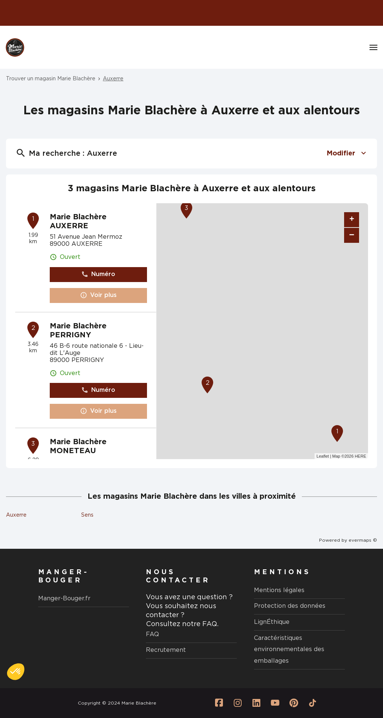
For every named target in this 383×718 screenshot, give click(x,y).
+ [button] (351, 219)
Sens (87, 515)
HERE (360, 456)
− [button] (351, 235)
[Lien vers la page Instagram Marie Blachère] (238, 703)
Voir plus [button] (98, 295)
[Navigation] (373, 47)
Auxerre (113, 78)
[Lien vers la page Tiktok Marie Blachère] (312, 703)
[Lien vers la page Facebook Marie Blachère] (219, 703)
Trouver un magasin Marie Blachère (50, 78)
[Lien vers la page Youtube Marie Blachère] (275, 703)
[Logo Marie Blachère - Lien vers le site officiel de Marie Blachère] (15, 47)
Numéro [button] (98, 274)
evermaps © (363, 540)
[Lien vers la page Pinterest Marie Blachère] (294, 703)
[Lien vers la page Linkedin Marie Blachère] (256, 703)
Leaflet (322, 456)
